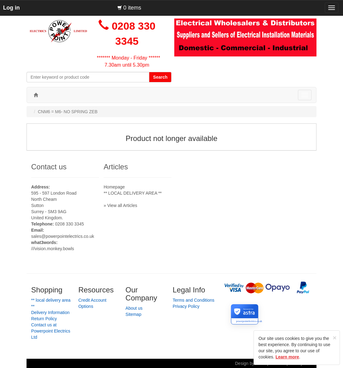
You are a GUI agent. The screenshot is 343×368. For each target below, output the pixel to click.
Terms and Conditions (193, 300)
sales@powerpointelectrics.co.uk (62, 236)
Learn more (287, 356)
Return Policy (44, 318)
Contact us (49, 167)
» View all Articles (120, 205)
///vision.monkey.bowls (52, 248)
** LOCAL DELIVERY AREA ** (133, 193)
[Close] (335, 337)
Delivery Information (50, 312)
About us (134, 308)
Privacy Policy (186, 306)
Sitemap (133, 314)
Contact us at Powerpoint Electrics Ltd (50, 331)
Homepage (114, 186)
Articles (116, 167)
